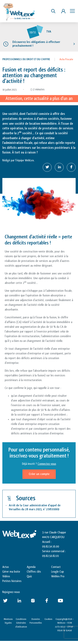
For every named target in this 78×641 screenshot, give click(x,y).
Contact (56, 567)
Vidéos (6, 576)
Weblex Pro (57, 576)
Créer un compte (39, 474)
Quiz (29, 576)
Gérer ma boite (11, 571)
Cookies (48, 619)
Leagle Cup (57, 571)
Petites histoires (11, 581)
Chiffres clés (34, 571)
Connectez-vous (47, 463)
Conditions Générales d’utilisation (21, 623)
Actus (5, 567)
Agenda (31, 567)
